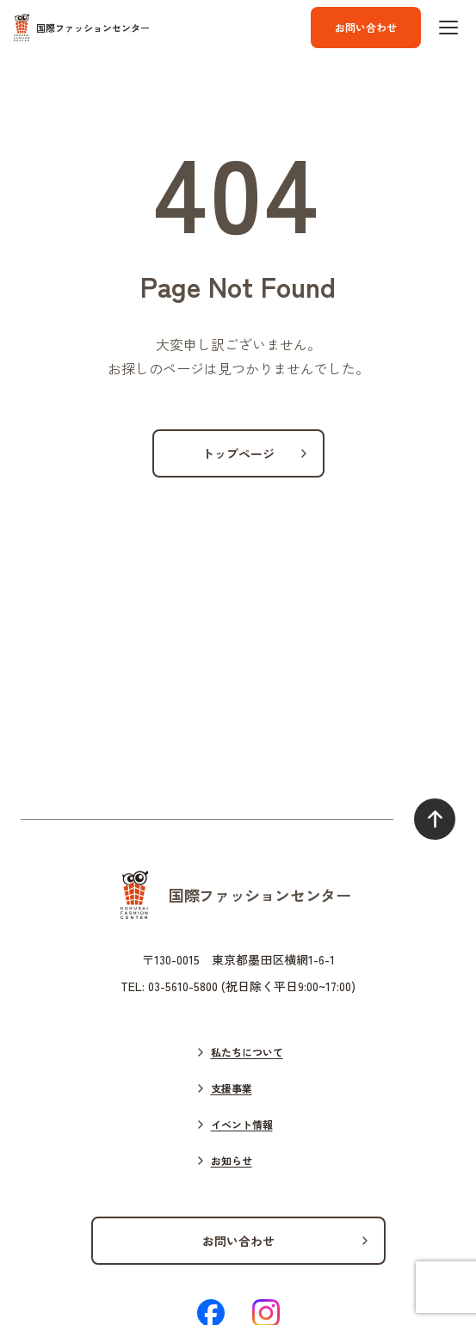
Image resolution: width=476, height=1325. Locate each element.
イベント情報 (242, 1124)
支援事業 (231, 1088)
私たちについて (247, 1052)
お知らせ (231, 1160)
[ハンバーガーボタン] (448, 27)
